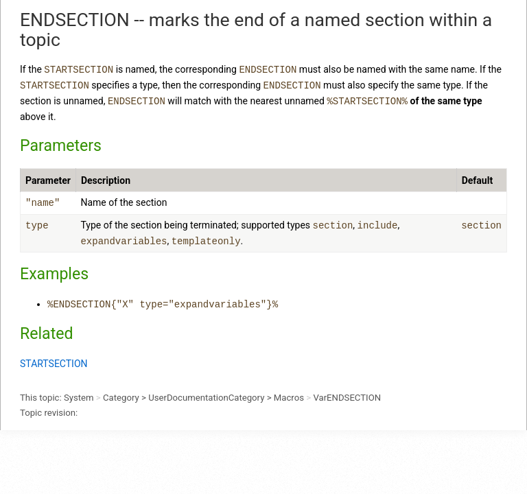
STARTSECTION (54, 363)
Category (121, 397)
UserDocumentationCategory (206, 397)
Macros (289, 397)
